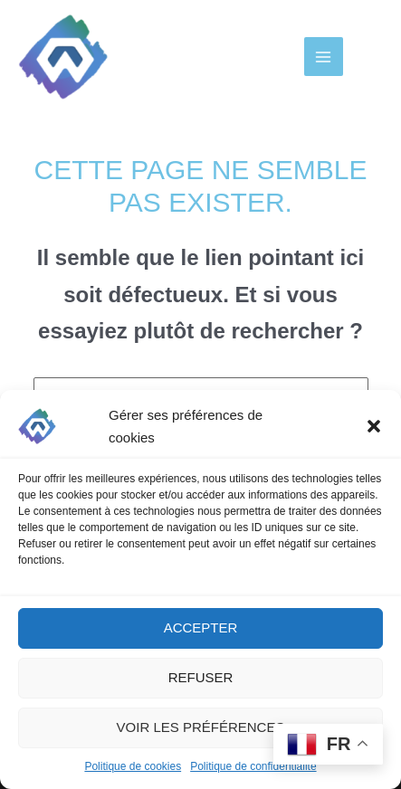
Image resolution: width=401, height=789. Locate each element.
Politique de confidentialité (253, 766)
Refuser (201, 677)
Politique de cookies (132, 766)
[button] (374, 426)
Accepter (201, 627)
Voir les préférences (201, 727)
